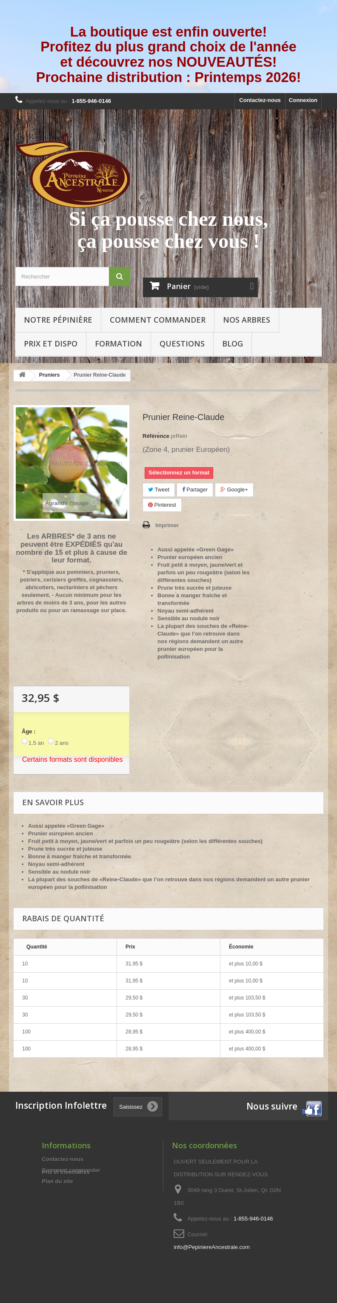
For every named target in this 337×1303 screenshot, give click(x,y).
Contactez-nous (260, 100)
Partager (195, 489)
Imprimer (167, 525)
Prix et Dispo (50, 343)
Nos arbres (246, 320)
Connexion (303, 100)
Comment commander (158, 320)
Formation (118, 343)
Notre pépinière (58, 320)
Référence (156, 436)
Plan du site (57, 1181)
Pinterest (162, 505)
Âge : (29, 731)
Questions (182, 343)
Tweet (158, 489)
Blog (232, 343)
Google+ (234, 489)
